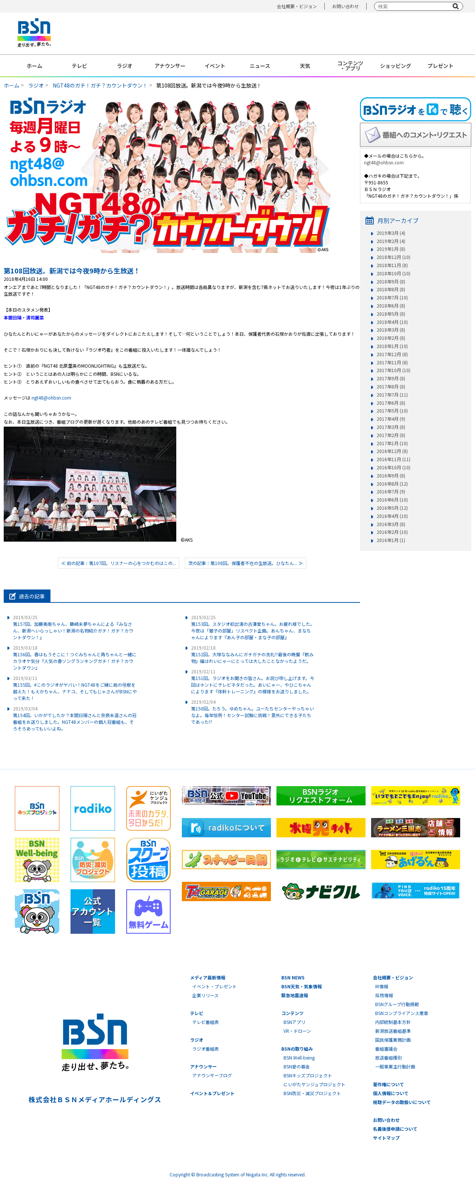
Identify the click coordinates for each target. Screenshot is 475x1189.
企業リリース (205, 995)
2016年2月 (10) (392, 532)
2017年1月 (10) (392, 443)
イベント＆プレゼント (212, 1093)
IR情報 (381, 986)
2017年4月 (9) (391, 419)
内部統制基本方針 (393, 1022)
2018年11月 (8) (392, 265)
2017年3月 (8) (391, 427)
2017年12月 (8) (392, 354)
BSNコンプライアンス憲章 (401, 1013)
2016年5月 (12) (392, 508)
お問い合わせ (345, 6)
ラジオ (124, 65)
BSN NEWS (293, 977)
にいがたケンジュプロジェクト (314, 1084)
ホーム (34, 65)
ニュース (260, 65)
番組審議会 (386, 1048)
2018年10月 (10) (393, 273)
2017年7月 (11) (392, 395)
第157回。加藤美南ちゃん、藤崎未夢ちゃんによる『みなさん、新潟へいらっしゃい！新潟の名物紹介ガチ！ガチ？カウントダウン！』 (73, 627)
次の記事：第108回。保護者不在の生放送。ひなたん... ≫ (245, 563)
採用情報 (384, 995)
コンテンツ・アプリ (350, 65)
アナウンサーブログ (212, 1075)
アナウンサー (170, 65)
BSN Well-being (299, 1057)
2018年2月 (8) (391, 338)
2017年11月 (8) (392, 362)
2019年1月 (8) (391, 249)
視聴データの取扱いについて (402, 1102)
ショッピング (395, 65)
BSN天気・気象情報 (301, 986)
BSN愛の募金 (297, 1066)
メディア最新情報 (207, 977)
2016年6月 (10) (392, 500)
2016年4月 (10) (392, 516)
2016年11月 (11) (393, 459)
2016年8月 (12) (392, 484)
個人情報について (391, 1093)
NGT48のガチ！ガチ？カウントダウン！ (100, 85)
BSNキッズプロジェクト (308, 1075)
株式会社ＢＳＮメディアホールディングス (95, 1099)
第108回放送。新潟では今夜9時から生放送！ (72, 270)
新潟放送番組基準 (393, 1031)
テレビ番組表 (205, 1022)
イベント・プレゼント (214, 986)
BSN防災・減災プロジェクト (312, 1093)
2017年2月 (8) (391, 435)
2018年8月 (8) (391, 289)
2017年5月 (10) (392, 411)
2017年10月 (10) (393, 370)
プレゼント (440, 65)
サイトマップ (386, 1137)
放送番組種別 (388, 1057)
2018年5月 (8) (391, 314)
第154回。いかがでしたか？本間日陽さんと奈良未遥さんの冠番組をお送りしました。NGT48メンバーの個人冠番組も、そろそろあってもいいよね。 (75, 718)
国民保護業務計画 (393, 1040)
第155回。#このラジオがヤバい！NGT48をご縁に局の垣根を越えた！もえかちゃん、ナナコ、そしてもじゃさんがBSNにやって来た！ (75, 688)
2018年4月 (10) (392, 322)
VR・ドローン (297, 1031)
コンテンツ (292, 1013)
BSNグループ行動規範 (397, 1004)
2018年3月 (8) (391, 330)
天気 (305, 65)
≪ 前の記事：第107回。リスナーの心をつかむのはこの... (118, 563)
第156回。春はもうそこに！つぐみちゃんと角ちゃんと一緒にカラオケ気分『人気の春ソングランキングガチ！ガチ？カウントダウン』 (75, 657)
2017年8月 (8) (391, 387)
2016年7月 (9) (391, 492)
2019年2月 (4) (391, 241)
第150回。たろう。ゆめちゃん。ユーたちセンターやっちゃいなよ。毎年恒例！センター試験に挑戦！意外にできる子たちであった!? (252, 712)
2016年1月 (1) (391, 540)
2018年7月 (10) (392, 297)
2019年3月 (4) (391, 233)
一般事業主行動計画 (395, 1066)
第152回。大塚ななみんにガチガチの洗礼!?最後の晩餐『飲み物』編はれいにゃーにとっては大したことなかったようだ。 (252, 654)
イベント (214, 65)
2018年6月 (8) (391, 306)
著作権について (388, 1084)
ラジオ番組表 (205, 1048)
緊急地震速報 (294, 995)
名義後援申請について (395, 1129)
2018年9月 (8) (391, 282)
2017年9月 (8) (391, 378)
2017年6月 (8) (391, 403)
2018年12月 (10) (393, 257)
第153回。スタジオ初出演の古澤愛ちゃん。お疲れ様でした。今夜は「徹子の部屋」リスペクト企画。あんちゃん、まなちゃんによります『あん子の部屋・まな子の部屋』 (253, 627)
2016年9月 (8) (391, 476)
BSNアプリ (294, 1022)
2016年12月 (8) (392, 451)
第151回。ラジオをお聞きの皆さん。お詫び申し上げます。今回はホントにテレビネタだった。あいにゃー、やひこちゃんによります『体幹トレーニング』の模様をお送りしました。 (252, 681)
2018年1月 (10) (392, 346)
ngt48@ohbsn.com (51, 397)
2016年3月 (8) (391, 524)
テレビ (79, 65)
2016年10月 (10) (393, 467)
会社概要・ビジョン (297, 6)
